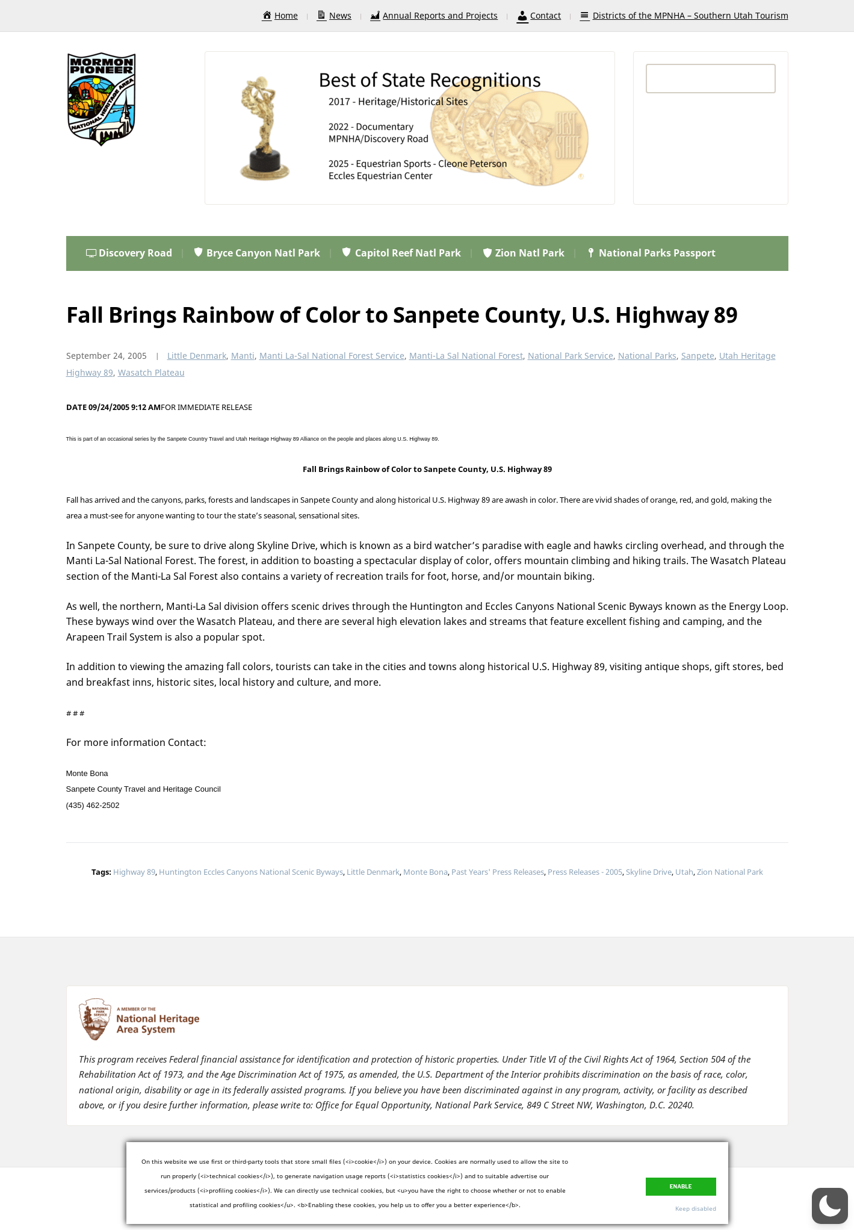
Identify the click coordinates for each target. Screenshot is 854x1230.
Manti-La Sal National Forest (466, 355)
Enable (681, 1187)
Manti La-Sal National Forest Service (331, 355)
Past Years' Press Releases (497, 871)
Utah (684, 871)
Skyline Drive (649, 871)
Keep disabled (695, 1208)
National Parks (647, 355)
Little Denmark (196, 355)
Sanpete (697, 355)
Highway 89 (134, 871)
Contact (538, 15)
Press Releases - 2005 (585, 871)
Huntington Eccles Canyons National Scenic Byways (251, 871)
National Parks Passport (650, 252)
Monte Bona (425, 871)
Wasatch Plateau (151, 372)
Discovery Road (129, 252)
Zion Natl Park (523, 252)
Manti (243, 355)
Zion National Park (730, 871)
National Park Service (570, 355)
